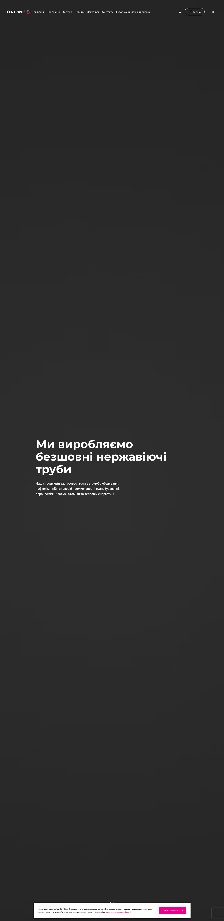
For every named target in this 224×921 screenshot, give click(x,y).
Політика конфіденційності (118, 912)
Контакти (107, 12)
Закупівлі (93, 12)
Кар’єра (67, 12)
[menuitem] (212, 11)
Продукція (53, 12)
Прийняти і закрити (172, 910)
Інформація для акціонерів (133, 12)
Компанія (38, 12)
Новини (79, 12)
